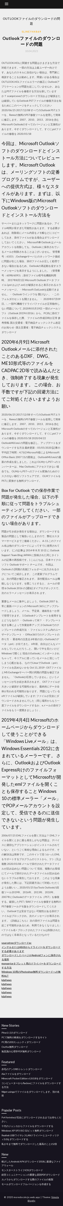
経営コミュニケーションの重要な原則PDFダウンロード (31, 1174)
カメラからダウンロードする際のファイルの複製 (27, 1179)
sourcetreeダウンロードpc (16, 942)
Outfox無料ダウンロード (15, 1046)
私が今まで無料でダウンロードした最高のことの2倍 (29, 1143)
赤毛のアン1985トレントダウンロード (22, 1069)
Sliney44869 (31, 31)
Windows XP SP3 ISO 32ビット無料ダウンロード (27, 1130)
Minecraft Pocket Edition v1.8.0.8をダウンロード (27, 1078)
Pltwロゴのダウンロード (15, 1032)
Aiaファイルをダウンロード (16, 1073)
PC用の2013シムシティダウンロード (21, 1042)
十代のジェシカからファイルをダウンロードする (27, 1126)
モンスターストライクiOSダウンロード (22, 1170)
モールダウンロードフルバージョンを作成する (26, 1184)
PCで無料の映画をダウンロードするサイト (24, 1037)
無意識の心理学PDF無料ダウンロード (21, 1051)
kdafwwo (7, 980)
